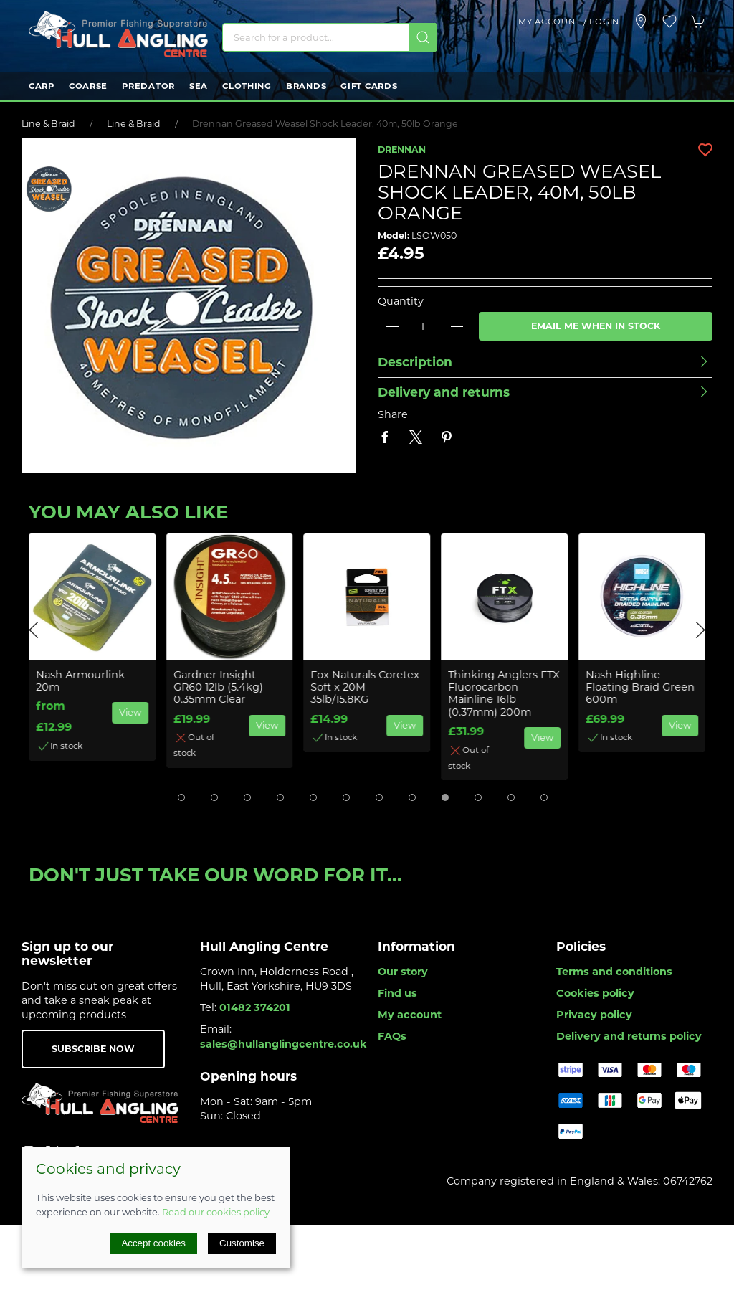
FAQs (392, 1036)
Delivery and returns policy (629, 1036)
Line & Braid (48, 123)
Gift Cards (368, 86)
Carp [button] (41, 86)
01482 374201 (254, 1007)
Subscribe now (93, 1048)
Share (393, 414)
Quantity (401, 301)
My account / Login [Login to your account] (568, 21)
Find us (397, 993)
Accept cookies (153, 1243)
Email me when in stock (595, 326)
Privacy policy (594, 1014)
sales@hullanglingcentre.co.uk (283, 1044)
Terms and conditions (614, 971)
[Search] (329, 37)
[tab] (181, 797)
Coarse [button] (88, 86)
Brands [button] (306, 86)
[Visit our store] (641, 21)
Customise (241, 1243)
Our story (403, 971)
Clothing (247, 86)
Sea (198, 86)
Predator (148, 86)
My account (410, 1014)
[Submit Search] (423, 37)
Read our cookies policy (216, 1212)
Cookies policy (595, 993)
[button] (669, 21)
